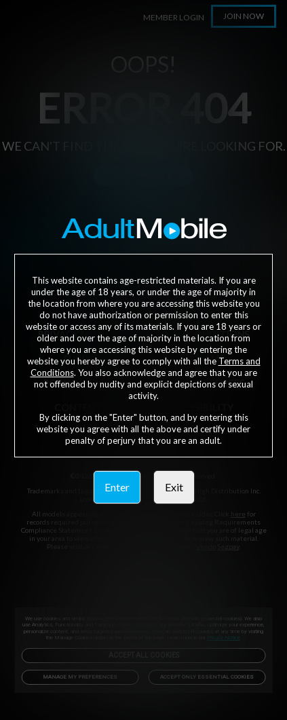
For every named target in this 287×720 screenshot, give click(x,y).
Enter (117, 486)
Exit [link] (174, 486)
